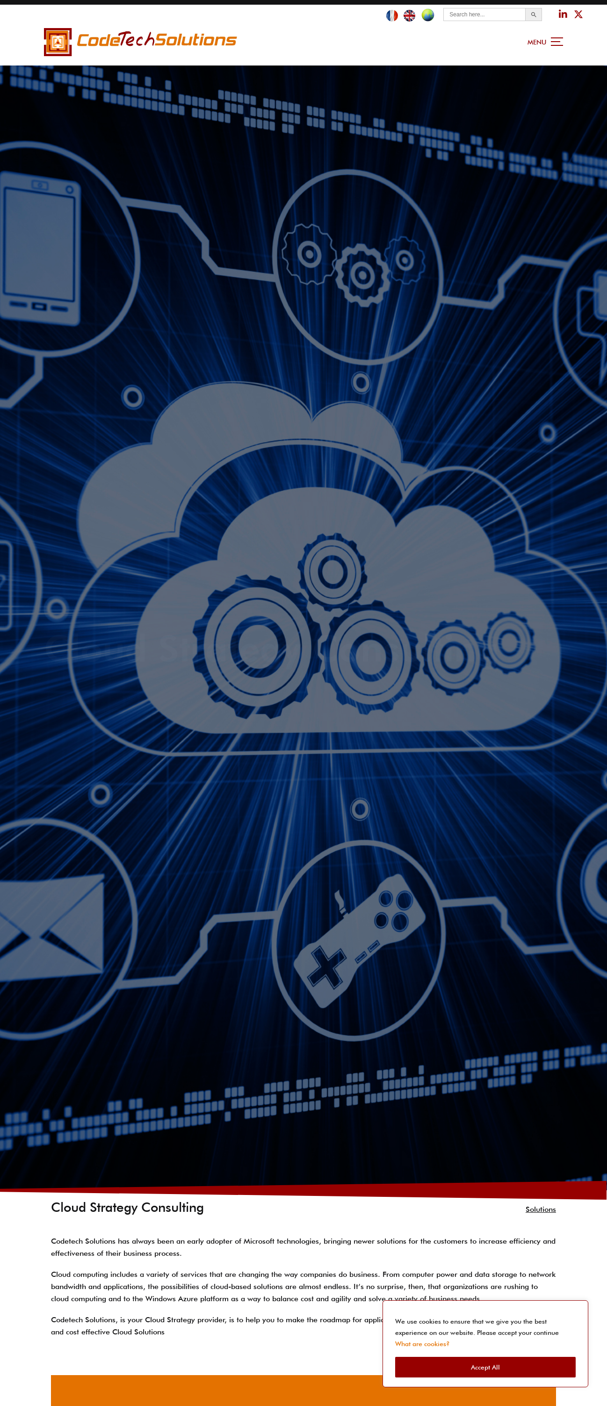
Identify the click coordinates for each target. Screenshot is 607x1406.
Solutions (541, 1205)
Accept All (485, 1367)
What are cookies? (422, 1344)
